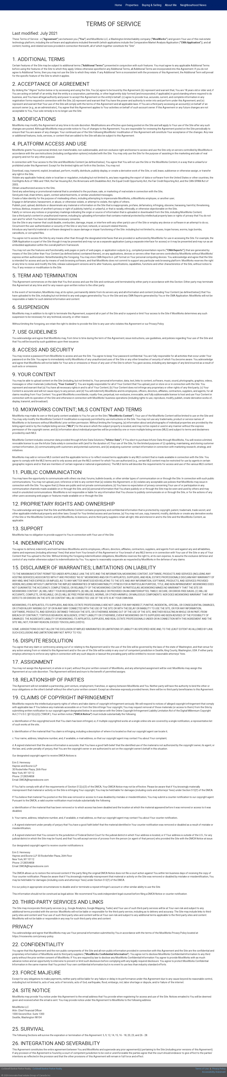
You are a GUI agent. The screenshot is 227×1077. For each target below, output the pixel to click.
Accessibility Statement (214, 1072)
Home (118, 5)
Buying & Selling (151, 5)
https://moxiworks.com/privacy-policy (32, 936)
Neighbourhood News (193, 5)
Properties (131, 5)
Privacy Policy (219, 1068)
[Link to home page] (4, 5)
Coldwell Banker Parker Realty (47, 1068)
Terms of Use (202, 1068)
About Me (171, 5)
